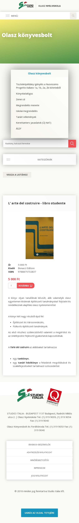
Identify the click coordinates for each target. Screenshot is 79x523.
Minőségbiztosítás (39, 460)
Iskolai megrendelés (27, 111)
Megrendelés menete (27, 105)
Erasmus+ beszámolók (39, 444)
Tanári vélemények (26, 116)
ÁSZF (18, 128)
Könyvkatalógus (24, 93)
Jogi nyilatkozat (39, 475)
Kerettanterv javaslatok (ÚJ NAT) (33, 122)
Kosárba (26, 285)
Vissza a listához (17, 174)
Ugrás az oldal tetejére (39, 512)
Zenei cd (20, 99)
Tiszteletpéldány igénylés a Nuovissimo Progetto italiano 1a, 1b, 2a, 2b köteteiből (38, 86)
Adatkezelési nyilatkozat (39, 452)
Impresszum (39, 468)
